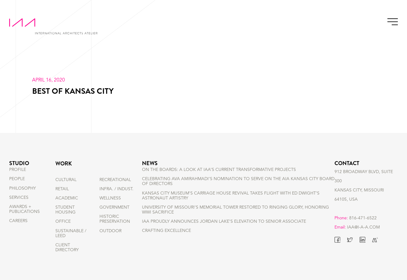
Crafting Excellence (166, 241)
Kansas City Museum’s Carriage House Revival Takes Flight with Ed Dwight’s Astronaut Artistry (230, 205)
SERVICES (18, 207)
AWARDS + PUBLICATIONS (24, 219)
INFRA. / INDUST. (116, 189)
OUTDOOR (110, 231)
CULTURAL (66, 180)
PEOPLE (17, 189)
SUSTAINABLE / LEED (70, 233)
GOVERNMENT (114, 207)
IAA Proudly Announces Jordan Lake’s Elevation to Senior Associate (224, 231)
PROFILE (17, 180)
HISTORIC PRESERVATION (114, 219)
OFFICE (63, 221)
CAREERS (18, 231)
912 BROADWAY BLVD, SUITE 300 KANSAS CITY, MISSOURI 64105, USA (363, 194)
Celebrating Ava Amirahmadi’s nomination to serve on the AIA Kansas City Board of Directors (238, 191)
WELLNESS (110, 198)
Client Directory (67, 247)
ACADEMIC (66, 198)
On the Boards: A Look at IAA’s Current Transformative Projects (219, 180)
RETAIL (62, 189)
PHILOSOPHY (22, 198)
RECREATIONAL (115, 180)
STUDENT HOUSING (65, 209)
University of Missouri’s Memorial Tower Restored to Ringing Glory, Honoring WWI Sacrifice (235, 219)
